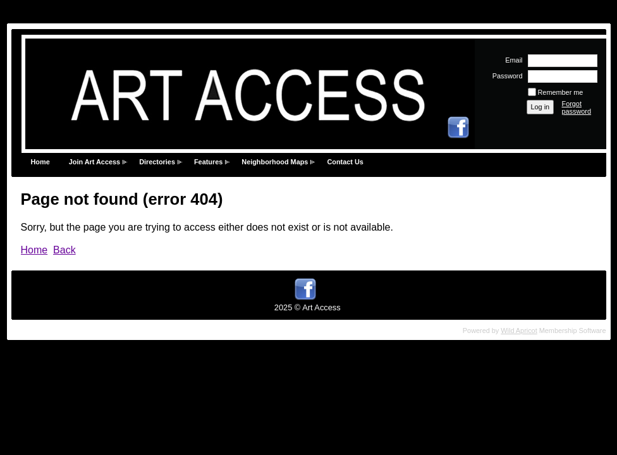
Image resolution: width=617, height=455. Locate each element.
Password (504, 76)
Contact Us (345, 162)
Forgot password (577, 107)
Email (511, 60)
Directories (157, 162)
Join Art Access (94, 162)
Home (40, 162)
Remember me (560, 92)
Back (64, 250)
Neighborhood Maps (274, 162)
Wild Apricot (519, 330)
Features (208, 162)
